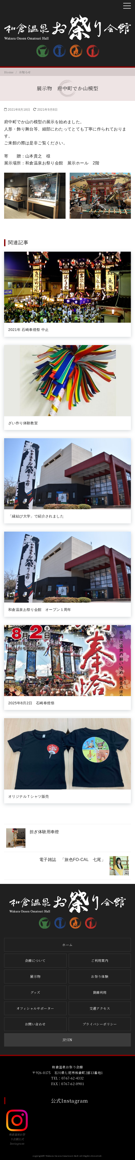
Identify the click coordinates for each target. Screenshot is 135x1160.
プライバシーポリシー (100, 1024)
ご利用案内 (99, 960)
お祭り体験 (99, 976)
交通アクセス (99, 1008)
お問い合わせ (35, 1024)
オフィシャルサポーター (35, 1008)
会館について (35, 960)
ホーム (67, 944)
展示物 (35, 976)
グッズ (35, 992)
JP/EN (68, 1039)
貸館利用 (100, 992)
